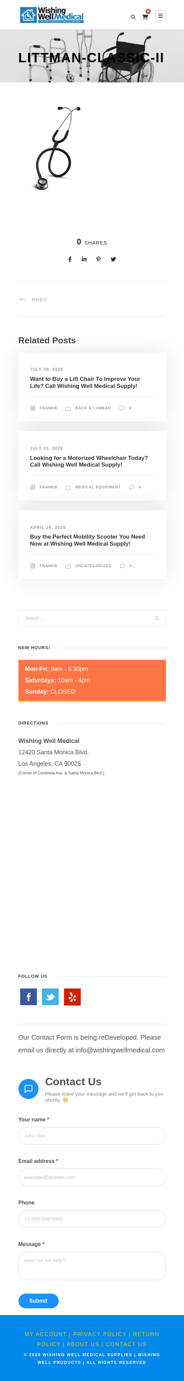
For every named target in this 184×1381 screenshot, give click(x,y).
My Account (45, 1334)
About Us (83, 1344)
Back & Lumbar (93, 408)
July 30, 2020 (46, 369)
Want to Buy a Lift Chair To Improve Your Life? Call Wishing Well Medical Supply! (85, 382)
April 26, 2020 (48, 527)
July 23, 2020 (46, 448)
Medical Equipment (98, 487)
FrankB (48, 408)
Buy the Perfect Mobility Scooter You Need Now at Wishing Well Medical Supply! (87, 540)
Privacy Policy (100, 1334)
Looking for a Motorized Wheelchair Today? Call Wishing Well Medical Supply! (89, 461)
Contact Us (126, 1344)
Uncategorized (93, 566)
